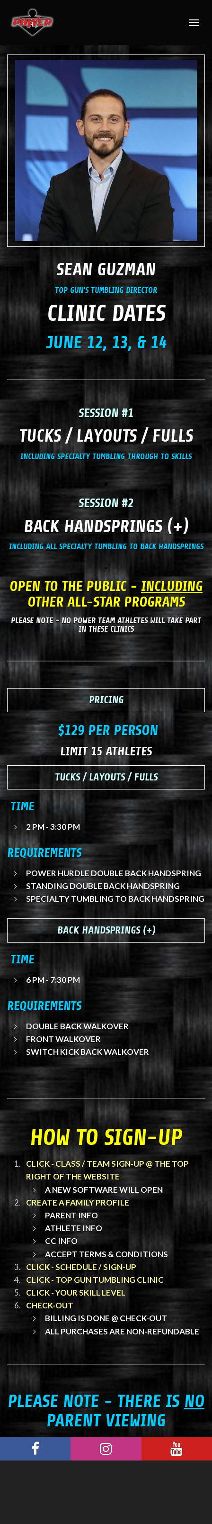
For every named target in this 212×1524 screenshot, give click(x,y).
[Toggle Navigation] (194, 22)
